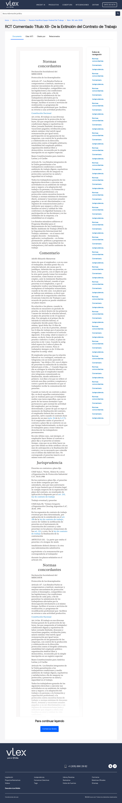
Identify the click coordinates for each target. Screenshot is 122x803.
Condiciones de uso (11, 797)
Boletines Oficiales (98, 780)
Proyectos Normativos (12, 780)
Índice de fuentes (69, 783)
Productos (54, 5)
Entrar (95, 5)
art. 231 (37, 531)
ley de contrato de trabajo (43, 496)
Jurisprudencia (39, 777)
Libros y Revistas (68, 777)
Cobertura (67, 5)
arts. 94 (51, 418)
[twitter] (110, 766)
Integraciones (82, 5)
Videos (7, 783)
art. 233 (61, 494)
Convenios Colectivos (41, 780)
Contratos (95, 777)
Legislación (9, 777)
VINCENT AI (40, 5)
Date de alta (109, 5)
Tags (36, 783)
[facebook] (115, 766)
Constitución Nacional (41, 113)
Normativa (66, 780)
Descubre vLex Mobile (12, 788)
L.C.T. (62, 418)
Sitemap (95, 783)
